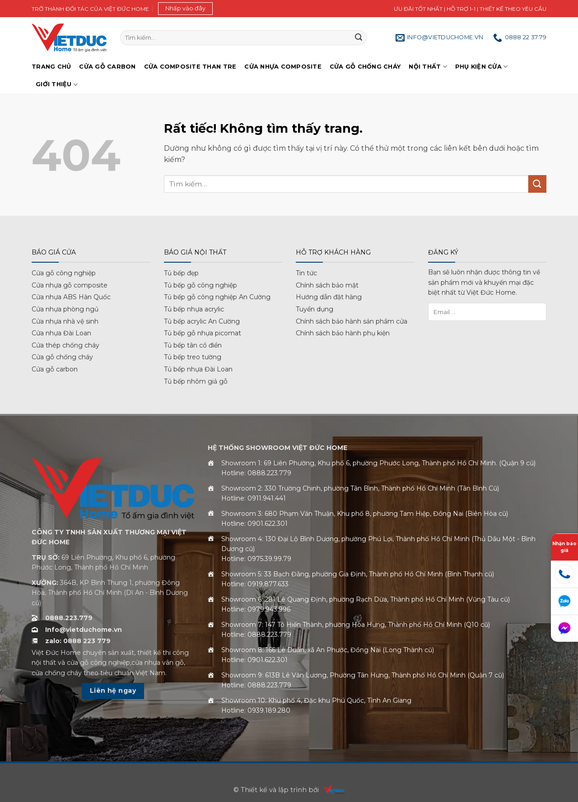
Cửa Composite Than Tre (190, 66)
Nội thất (428, 66)
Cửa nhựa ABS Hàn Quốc (71, 297)
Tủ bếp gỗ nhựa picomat (202, 333)
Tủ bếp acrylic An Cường (202, 321)
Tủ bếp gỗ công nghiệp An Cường (217, 297)
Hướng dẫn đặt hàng (329, 297)
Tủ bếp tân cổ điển (193, 345)
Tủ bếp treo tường (192, 357)
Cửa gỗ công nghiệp (64, 273)
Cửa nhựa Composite (283, 66)
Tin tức (306, 273)
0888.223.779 (69, 618)
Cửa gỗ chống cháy (365, 66)
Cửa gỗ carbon (55, 369)
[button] (185, 8)
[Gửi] (358, 38)
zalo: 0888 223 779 (78, 641)
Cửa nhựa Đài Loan (61, 333)
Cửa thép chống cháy (65, 345)
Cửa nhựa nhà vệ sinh (65, 321)
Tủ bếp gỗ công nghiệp (200, 285)
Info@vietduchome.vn (83, 630)
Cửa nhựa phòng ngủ (65, 309)
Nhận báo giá (564, 547)
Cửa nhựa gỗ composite (69, 285)
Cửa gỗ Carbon (107, 66)
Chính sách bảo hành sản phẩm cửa (351, 321)
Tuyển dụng (314, 309)
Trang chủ (51, 66)
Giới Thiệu (57, 84)
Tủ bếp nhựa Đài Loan (198, 369)
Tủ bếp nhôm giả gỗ (196, 381)
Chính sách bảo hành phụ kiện (343, 333)
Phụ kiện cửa (481, 66)
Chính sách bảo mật (327, 285)
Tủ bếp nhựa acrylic (194, 309)
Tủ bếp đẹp (181, 273)
